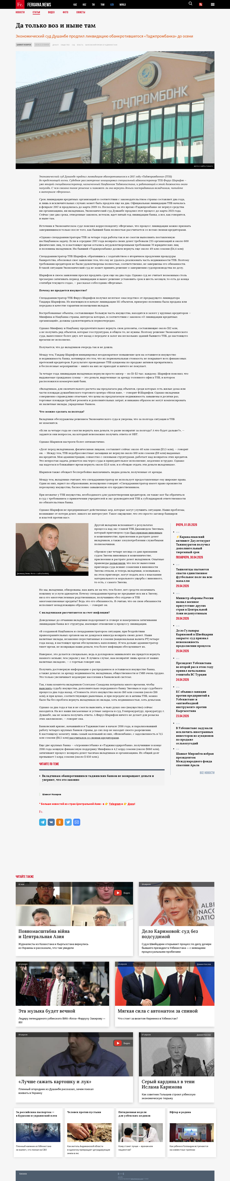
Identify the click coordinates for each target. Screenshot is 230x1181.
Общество (65, 45)
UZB (114, 4)
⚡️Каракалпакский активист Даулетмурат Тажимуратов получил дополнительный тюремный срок (193, 544)
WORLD (125, 4)
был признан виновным (146, 532)
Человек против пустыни (86, 1112)
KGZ (85, 4)
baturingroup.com (137, 1178)
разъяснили (117, 563)
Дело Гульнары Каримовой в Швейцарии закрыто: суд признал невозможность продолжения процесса (194, 638)
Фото (67, 12)
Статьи (37, 12)
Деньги (55, 45)
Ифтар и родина (182, 1112)
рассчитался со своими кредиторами (94, 737)
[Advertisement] (115, 853)
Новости (20, 12)
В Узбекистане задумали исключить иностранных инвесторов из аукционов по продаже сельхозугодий (194, 735)
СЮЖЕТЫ (82, 12)
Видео (52, 12)
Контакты (23, 1172)
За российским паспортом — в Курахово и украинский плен (37, 1116)
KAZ (75, 4)
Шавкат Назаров (24, 45)
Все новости (207, 773)
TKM (104, 4)
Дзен (131, 804)
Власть (80, 45)
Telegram (115, 804)
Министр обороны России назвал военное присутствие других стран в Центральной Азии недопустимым (195, 605)
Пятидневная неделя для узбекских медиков (136, 1114)
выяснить (45, 688)
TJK (94, 4)
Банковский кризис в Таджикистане (101, 45)
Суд (73, 45)
